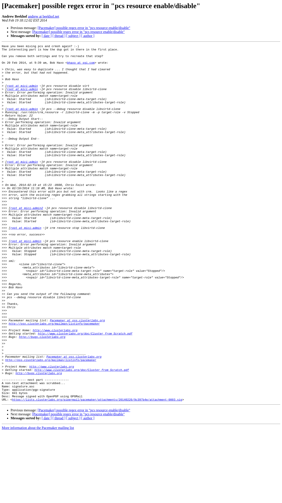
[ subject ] (73, 36)
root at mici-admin (22, 94)
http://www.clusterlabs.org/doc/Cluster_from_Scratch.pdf (85, 392)
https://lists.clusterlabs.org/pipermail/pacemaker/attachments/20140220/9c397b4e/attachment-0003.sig (97, 471)
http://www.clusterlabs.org (55, 388)
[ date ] (47, 36)
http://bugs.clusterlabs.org (42, 396)
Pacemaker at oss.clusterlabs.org (77, 376)
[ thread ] (58, 36)
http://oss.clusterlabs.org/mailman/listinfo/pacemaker (54, 380)
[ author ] (88, 36)
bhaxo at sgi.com (81, 66)
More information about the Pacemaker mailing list (38, 499)
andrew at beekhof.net (43, 16)
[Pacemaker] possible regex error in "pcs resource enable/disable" (84, 28)
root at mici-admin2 (26, 241)
